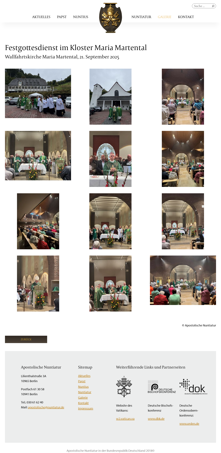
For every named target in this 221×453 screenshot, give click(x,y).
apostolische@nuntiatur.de (46, 407)
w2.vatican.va (125, 419)
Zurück (26, 339)
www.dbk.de (156, 419)
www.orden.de (189, 423)
